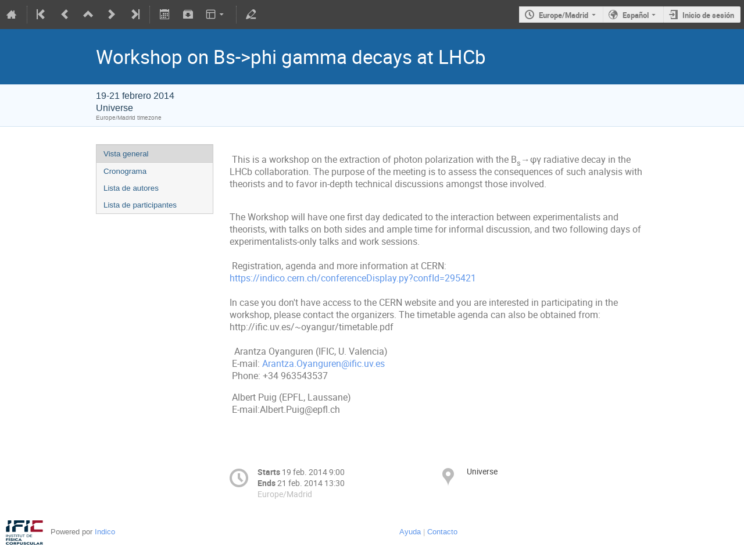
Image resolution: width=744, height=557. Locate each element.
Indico (105, 532)
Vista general (126, 153)
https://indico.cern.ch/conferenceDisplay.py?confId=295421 (353, 278)
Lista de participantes (140, 205)
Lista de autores (131, 188)
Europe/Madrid (563, 15)
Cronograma (124, 171)
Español (636, 15)
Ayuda (410, 532)
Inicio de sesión (708, 15)
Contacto (442, 532)
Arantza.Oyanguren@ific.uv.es (323, 364)
